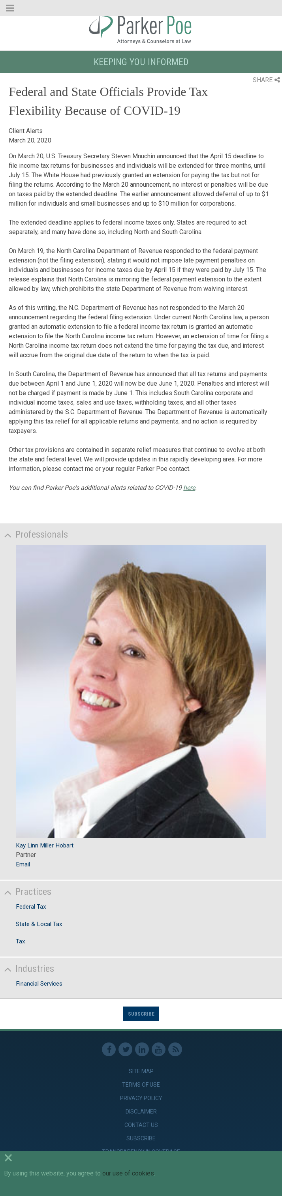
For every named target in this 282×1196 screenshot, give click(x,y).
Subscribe (141, 1013)
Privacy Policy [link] (141, 1098)
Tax (20, 941)
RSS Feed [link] (175, 1049)
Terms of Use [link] (141, 1085)
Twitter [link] (125, 1049)
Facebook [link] (109, 1049)
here (189, 487)
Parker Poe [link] (141, 29)
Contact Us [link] (141, 1125)
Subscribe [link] (141, 1138)
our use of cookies (128, 1173)
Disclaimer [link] (141, 1111)
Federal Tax (31, 906)
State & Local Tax (39, 924)
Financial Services (39, 983)
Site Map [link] (141, 1071)
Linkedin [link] (142, 1049)
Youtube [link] (158, 1049)
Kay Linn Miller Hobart (44, 845)
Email (23, 864)
